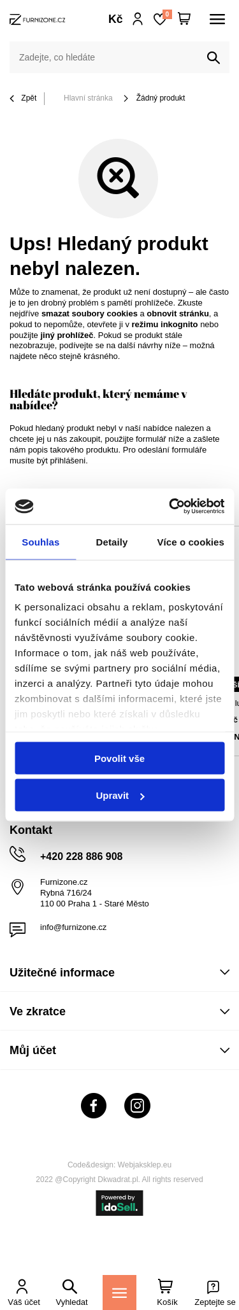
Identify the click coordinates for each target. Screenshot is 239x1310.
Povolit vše (119, 757)
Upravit (120, 795)
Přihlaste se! (138, 19)
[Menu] (119, 1292)
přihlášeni (68, 460)
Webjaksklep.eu (145, 1164)
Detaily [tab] (112, 541)
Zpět (23, 99)
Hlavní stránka (88, 98)
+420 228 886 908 (81, 856)
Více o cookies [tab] (190, 541)
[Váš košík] (184, 19)
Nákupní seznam (167, 14)
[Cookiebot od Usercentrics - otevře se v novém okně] (170, 506)
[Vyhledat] (213, 58)
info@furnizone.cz (73, 927)
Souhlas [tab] (40, 541)
